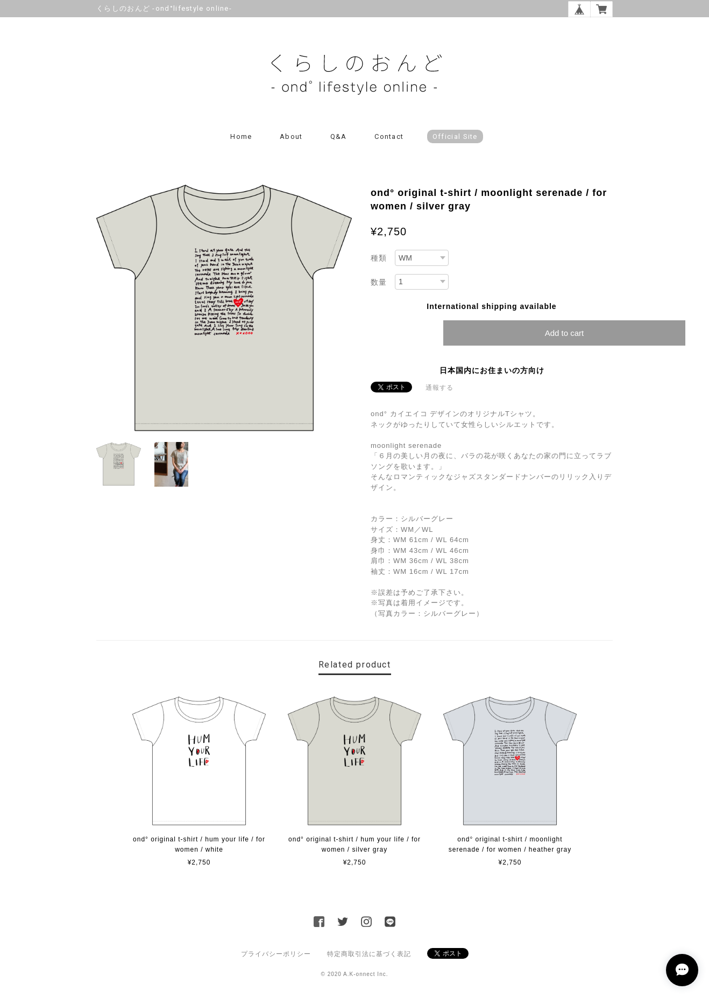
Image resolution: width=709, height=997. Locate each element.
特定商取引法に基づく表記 (369, 954)
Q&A (338, 136)
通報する (439, 387)
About (291, 136)
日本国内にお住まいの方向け (491, 370)
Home (241, 136)
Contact (388, 136)
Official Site (455, 136)
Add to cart (564, 333)
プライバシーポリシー (276, 954)
